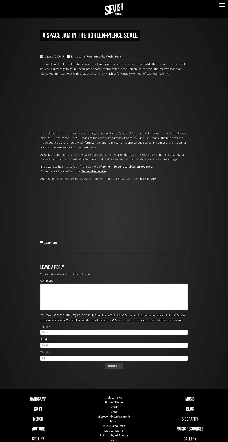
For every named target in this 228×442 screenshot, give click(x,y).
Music (109, 56)
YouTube (38, 429)
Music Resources (190, 429)
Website (45, 352)
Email (43, 339)
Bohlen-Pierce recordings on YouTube (127, 166)
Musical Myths (114, 430)
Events (114, 407)
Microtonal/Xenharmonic (87, 56)
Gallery (190, 439)
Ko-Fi (38, 409)
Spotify (38, 439)
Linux (114, 412)
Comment (50, 242)
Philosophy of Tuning (114, 435)
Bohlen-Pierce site (93, 171)
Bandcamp (38, 399)
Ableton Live (114, 397)
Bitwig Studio (114, 402)
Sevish (119, 56)
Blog (190, 409)
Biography (190, 419)
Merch (38, 419)
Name (44, 326)
